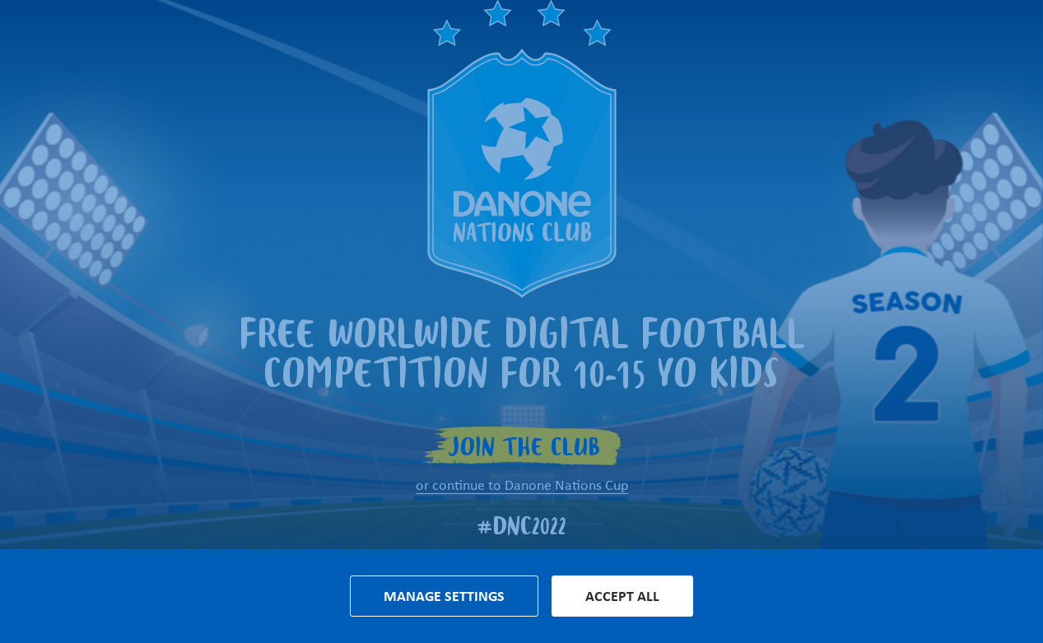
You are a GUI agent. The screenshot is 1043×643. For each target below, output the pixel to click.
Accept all (622, 596)
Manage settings (444, 596)
